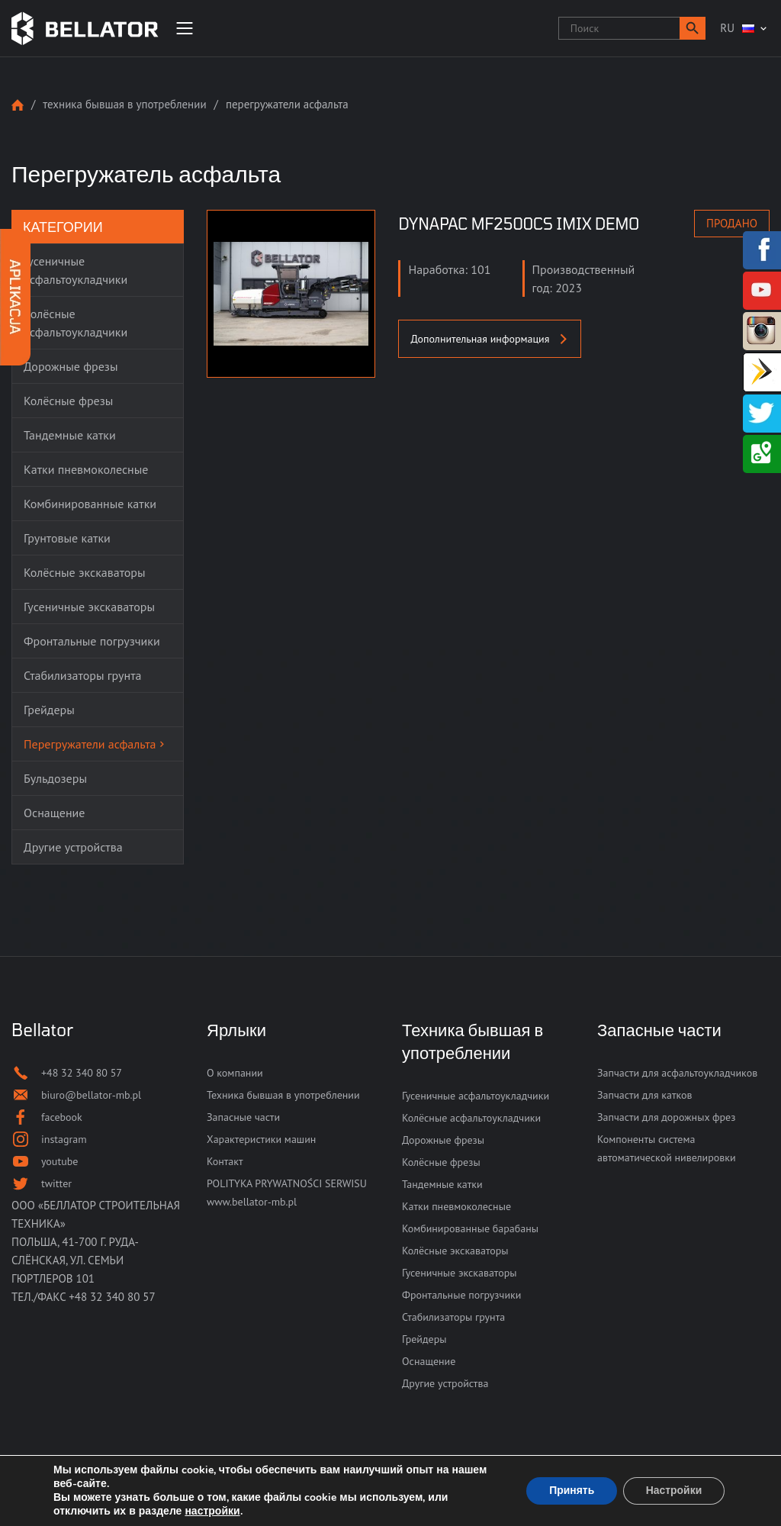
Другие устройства (445, 1383)
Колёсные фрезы (441, 1162)
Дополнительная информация (489, 339)
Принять (570, 1490)
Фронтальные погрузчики (461, 1295)
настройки (212, 1511)
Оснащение (428, 1361)
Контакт (225, 1161)
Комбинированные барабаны (470, 1228)
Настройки (673, 1490)
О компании (235, 1073)
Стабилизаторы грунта (453, 1317)
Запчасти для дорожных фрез (666, 1117)
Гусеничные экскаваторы (459, 1273)
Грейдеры (424, 1339)
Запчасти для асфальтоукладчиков (677, 1073)
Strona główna (17, 105)
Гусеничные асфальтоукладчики (475, 1096)
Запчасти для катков (645, 1095)
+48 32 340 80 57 (112, 1296)
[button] (692, 28)
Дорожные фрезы (443, 1140)
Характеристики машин (261, 1139)
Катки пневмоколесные (456, 1206)
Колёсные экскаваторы (455, 1250)
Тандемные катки (442, 1184)
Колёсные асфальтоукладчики (471, 1118)
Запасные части (243, 1117)
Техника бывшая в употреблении (124, 104)
